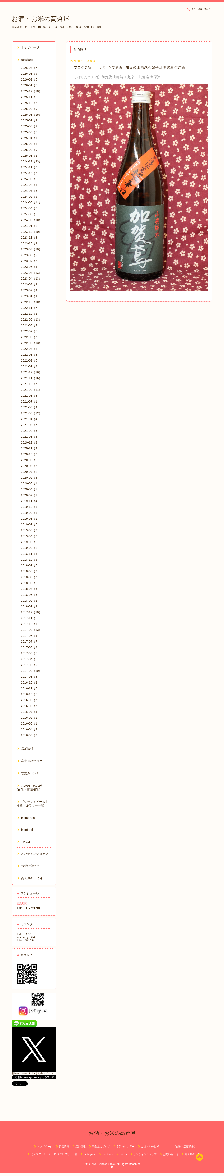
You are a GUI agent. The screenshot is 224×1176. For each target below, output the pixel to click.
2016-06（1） (30, 717)
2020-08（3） (30, 466)
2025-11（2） (30, 97)
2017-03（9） (30, 665)
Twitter (23, 841)
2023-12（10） (31, 231)
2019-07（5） (30, 524)
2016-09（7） (30, 700)
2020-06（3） (30, 477)
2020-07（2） (30, 471)
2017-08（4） (30, 635)
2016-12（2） (30, 682)
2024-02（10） (31, 220)
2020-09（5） (30, 460)
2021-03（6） (30, 425)
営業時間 (22, 903)
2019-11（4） (30, 501)
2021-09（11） (31, 389)
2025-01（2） (30, 155)
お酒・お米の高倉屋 (41, 18)
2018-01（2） (30, 606)
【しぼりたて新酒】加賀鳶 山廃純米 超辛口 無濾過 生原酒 (115, 77)
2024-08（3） (30, 185)
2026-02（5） (30, 79)
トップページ (28, 47)
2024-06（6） (30, 196)
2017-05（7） (30, 653)
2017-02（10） (31, 670)
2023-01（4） (30, 296)
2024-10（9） (30, 173)
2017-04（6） (30, 659)
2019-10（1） (30, 507)
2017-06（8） (30, 647)
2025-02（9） (30, 149)
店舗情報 (25, 748)
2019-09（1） (30, 512)
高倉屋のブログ (29, 761)
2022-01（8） (30, 366)
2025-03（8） (30, 144)
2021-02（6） (30, 430)
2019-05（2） (30, 530)
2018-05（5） (30, 583)
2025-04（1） (30, 138)
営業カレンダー (29, 773)
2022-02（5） (30, 360)
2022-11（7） (30, 307)
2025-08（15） (31, 114)
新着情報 (25, 59)
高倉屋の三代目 (29, 878)
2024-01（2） (30, 226)
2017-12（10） (31, 612)
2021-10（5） (30, 384)
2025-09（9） (30, 108)
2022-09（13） (31, 319)
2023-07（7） (30, 261)
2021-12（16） (31, 372)
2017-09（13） (31, 629)
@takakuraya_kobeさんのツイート (32, 1073)
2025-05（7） (30, 132)
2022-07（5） (30, 331)
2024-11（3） (30, 167)
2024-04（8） (30, 208)
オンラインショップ (32, 853)
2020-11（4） (30, 448)
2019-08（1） (30, 518)
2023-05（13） (31, 272)
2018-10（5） (30, 559)
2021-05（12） (31, 413)
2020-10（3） (30, 454)
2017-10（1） (30, 624)
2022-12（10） (31, 302)
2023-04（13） (31, 278)
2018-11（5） (30, 553)
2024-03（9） (30, 214)
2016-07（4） (30, 711)
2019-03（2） (30, 542)
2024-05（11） (31, 202)
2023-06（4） (30, 266)
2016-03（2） (30, 735)
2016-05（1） (30, 723)
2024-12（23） (31, 161)
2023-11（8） (30, 237)
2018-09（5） (30, 565)
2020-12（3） (30, 442)
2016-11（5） (30, 688)
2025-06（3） (30, 126)
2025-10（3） (30, 103)
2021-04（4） (30, 419)
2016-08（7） (30, 706)
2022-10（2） (30, 313)
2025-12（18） (31, 91)
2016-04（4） (30, 729)
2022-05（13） (31, 343)
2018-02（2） (30, 600)
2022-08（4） (30, 325)
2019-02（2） (30, 548)
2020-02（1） (30, 495)
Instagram (26, 817)
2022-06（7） (30, 337)
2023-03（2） (30, 284)
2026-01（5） (30, 85)
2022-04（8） (30, 348)
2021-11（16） (31, 378)
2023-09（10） (31, 249)
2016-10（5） (30, 694)
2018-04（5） (30, 589)
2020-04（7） (30, 489)
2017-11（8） (30, 618)
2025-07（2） (30, 120)
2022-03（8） (30, 354)
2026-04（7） (30, 67)
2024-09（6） (30, 179)
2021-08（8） (30, 395)
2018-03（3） (30, 594)
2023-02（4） (30, 290)
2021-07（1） (30, 401)
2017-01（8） (30, 676)
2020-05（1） (30, 483)
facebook (25, 829)
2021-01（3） (30, 436)
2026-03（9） (30, 73)
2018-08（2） (30, 571)
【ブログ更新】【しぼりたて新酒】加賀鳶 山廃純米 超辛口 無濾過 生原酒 (127, 67)
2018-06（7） (30, 577)
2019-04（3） (30, 536)
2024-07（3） (30, 190)
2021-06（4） (30, 407)
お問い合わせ (28, 866)
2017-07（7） (30, 641)
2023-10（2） (30, 243)
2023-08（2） (30, 255)
